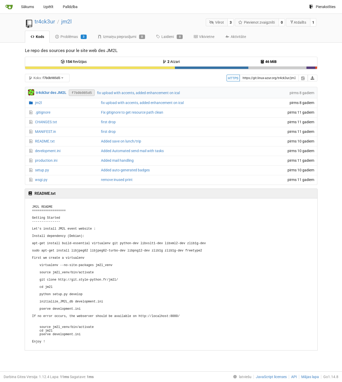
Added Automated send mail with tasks (132, 151)
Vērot (216, 22)
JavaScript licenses (271, 377)
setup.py (42, 170)
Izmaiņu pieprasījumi (121, 37)
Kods (37, 37)
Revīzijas (74, 62)
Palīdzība (70, 7)
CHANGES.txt (46, 122)
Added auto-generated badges (125, 170)
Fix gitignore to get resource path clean (132, 112)
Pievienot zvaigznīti (256, 22)
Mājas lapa (310, 377)
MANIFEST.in (45, 132)
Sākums (27, 7)
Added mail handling (117, 160)
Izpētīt (48, 7)
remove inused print (117, 180)
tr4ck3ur (45, 21)
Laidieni (169, 37)
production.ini (46, 160)
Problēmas (71, 37)
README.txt (45, 141)
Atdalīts (298, 22)
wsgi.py (41, 180)
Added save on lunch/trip (121, 141)
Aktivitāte (235, 37)
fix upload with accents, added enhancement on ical (138, 93)
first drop (108, 122)
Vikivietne (204, 37)
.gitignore (42, 112)
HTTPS (233, 78)
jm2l (66, 21)
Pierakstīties (322, 7)
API (294, 377)
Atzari (171, 62)
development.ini (47, 151)
